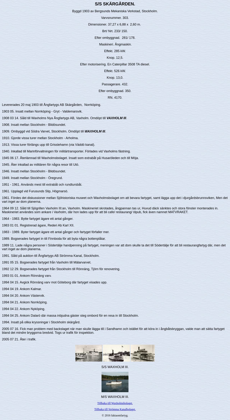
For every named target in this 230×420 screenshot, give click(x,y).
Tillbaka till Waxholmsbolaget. (115, 403)
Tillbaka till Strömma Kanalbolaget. (115, 409)
